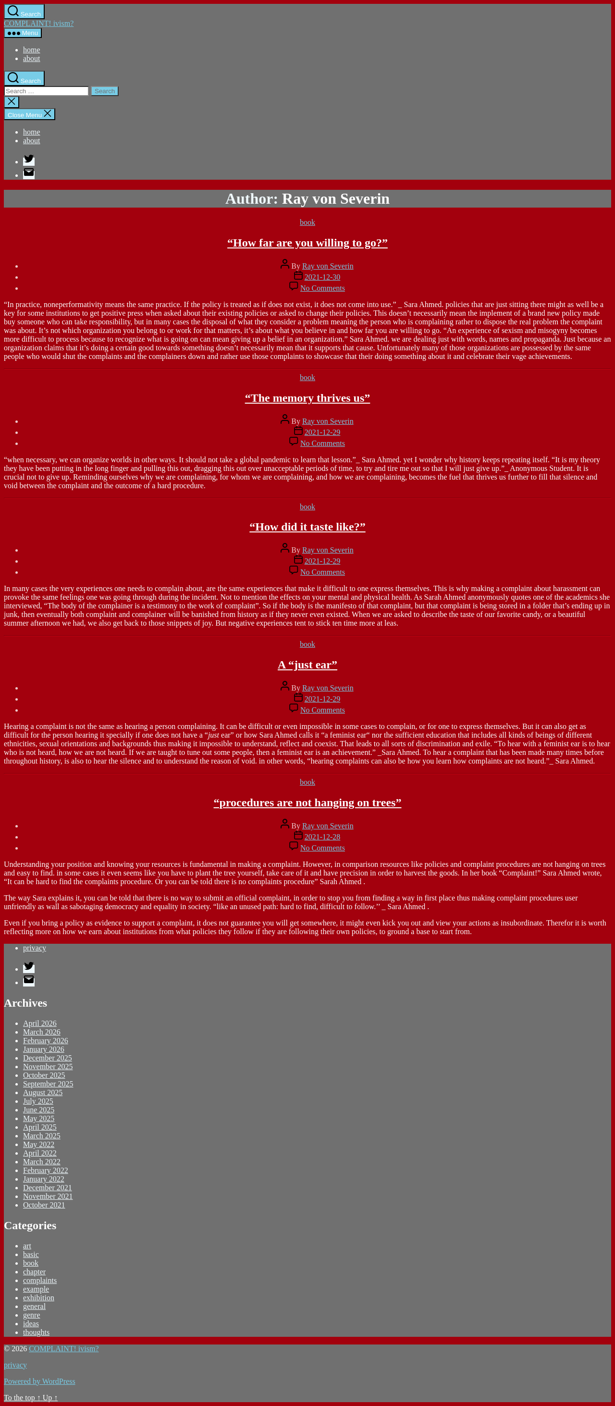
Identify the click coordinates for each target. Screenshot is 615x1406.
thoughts (36, 1332)
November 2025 (48, 1066)
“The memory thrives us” (307, 398)
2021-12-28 (323, 837)
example (36, 1289)
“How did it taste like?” (307, 526)
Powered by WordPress (39, 1381)
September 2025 (48, 1084)
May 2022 (38, 1144)
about (31, 58)
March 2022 (42, 1162)
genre (31, 1315)
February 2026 (45, 1040)
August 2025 (42, 1092)
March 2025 (42, 1136)
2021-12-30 (323, 277)
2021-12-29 (323, 432)
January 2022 (43, 1179)
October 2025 (44, 1075)
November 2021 (48, 1196)
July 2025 (38, 1101)
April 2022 (40, 1153)
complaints (40, 1280)
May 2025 (38, 1118)
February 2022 (45, 1170)
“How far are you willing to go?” (307, 242)
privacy (34, 948)
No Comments (322, 288)
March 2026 (42, 1032)
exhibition (38, 1298)
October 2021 (44, 1205)
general (34, 1306)
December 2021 (47, 1188)
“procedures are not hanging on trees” (308, 802)
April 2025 (40, 1127)
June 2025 (38, 1110)
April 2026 (40, 1023)
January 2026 (43, 1049)
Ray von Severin (328, 266)
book (307, 222)
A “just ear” (307, 664)
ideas (31, 1324)
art (27, 1246)
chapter (34, 1272)
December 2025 (47, 1058)
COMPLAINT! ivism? (39, 23)
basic (31, 1254)
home (31, 50)
